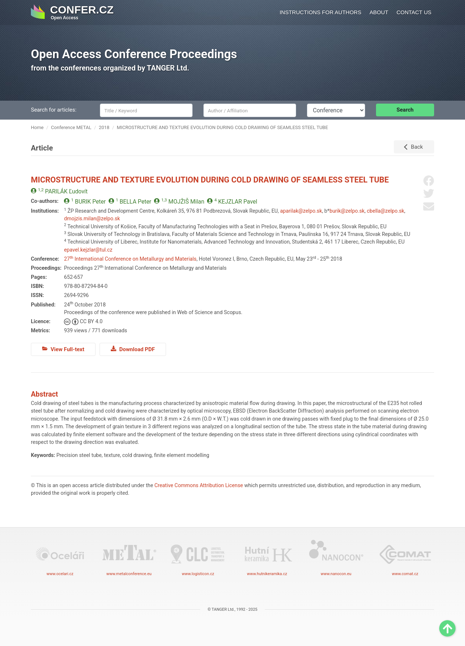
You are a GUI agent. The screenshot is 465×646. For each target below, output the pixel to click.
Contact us (413, 12)
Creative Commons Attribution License (198, 485)
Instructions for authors (320, 12)
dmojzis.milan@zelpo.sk (92, 218)
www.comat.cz (405, 557)
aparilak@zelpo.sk (301, 211)
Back (417, 147)
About (378, 12)
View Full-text (63, 349)
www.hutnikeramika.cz (267, 557)
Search (405, 110)
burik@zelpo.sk (347, 211)
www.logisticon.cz (198, 557)
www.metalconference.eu (129, 557)
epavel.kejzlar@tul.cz (88, 250)
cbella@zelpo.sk (385, 211)
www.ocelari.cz (60, 557)
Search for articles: (53, 110)
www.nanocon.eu (336, 557)
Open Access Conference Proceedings (134, 54)
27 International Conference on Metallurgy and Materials (130, 259)
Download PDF (133, 349)
